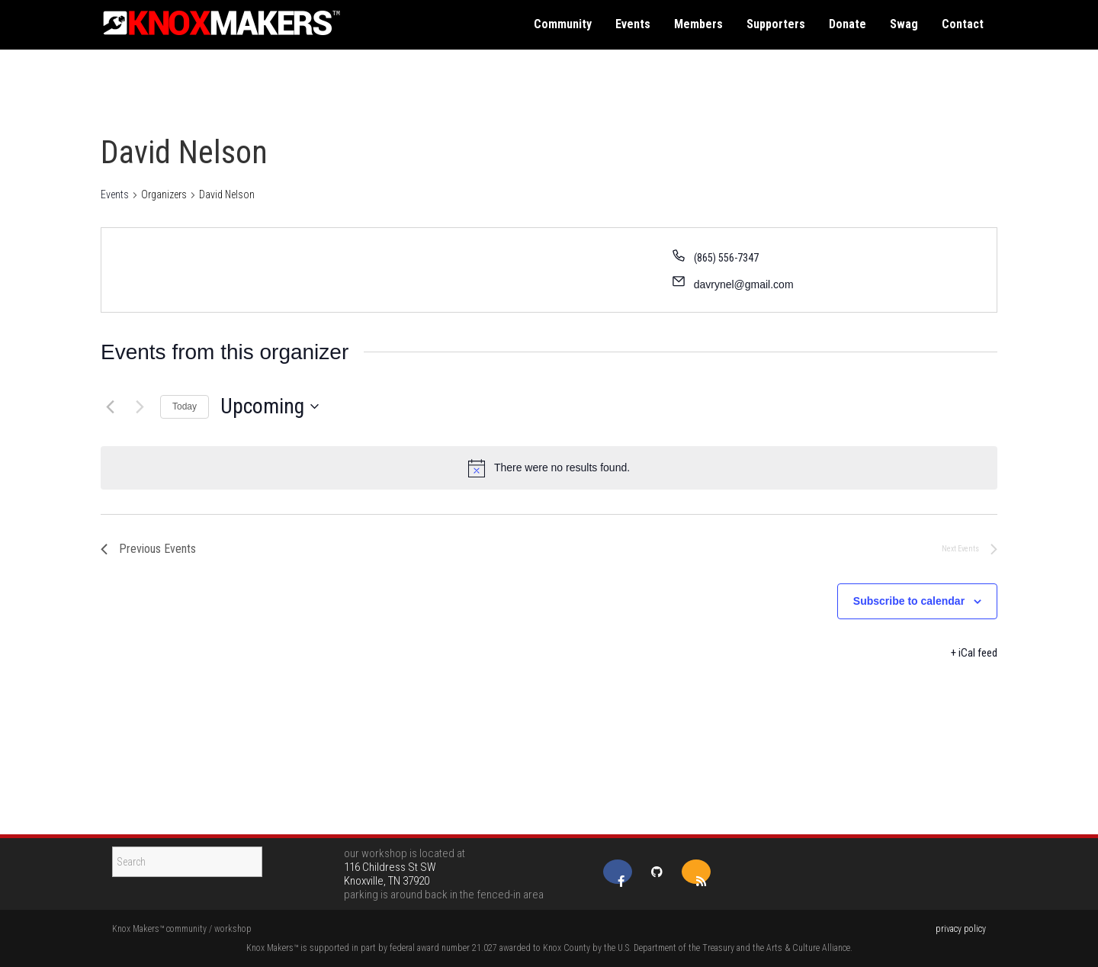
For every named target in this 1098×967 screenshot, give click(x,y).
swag (904, 24)
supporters (775, 24)
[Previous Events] (110, 406)
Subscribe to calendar (909, 601)
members (698, 24)
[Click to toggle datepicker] (269, 406)
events (632, 24)
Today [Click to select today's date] (184, 406)
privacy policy (961, 929)
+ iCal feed (974, 653)
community (563, 24)
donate (847, 24)
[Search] (187, 862)
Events (115, 194)
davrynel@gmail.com (744, 284)
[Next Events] (139, 406)
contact (963, 24)
